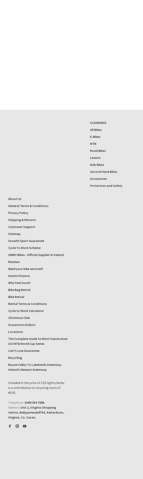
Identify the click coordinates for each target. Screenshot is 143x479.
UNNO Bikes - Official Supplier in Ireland (36, 255)
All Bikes (96, 130)
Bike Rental (16, 297)
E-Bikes (95, 137)
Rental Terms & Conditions (27, 304)
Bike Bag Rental (19, 290)
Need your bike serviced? (25, 269)
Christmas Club (19, 318)
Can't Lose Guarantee (23, 351)
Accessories (98, 179)
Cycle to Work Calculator (26, 311)
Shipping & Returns (22, 220)
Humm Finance (19, 276)
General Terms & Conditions (28, 206)
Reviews (14, 262)
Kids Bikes (97, 165)
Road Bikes (98, 151)
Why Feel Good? (19, 283)
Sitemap (14, 234)
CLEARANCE (98, 123)
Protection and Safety (106, 186)
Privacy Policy (18, 213)
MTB (93, 144)
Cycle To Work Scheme (24, 248)
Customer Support (21, 227)
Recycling (15, 358)
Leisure (95, 158)
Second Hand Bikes (103, 172)
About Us (14, 199)
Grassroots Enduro (21, 325)
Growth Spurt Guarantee (26, 241)
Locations (15, 332)
